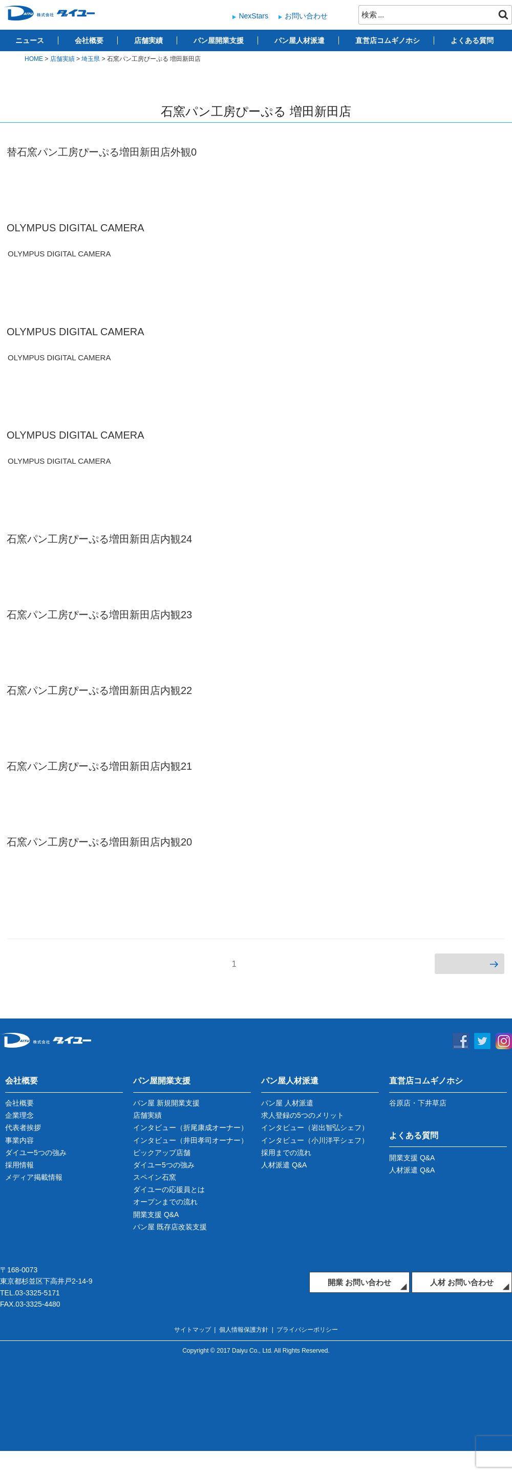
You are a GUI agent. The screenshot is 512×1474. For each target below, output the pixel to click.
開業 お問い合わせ (359, 1282)
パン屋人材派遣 (299, 40)
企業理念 (19, 1115)
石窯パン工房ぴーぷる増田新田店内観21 (99, 766)
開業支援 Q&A (156, 1214)
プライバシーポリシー (307, 1329)
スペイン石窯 (154, 1177)
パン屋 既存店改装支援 (170, 1227)
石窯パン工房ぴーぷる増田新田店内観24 (99, 539)
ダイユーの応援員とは (169, 1189)
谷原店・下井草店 (417, 1103)
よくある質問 (472, 40)
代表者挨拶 (23, 1127)
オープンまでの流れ (165, 1202)
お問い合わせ (306, 16)
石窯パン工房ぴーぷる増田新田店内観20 (99, 842)
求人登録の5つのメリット (302, 1115)
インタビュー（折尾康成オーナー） (190, 1127)
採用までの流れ (286, 1152)
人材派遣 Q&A (284, 1165)
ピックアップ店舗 (161, 1152)
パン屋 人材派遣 (287, 1103)
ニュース (29, 40)
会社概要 (89, 40)
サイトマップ (192, 1329)
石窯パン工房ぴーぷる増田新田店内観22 (99, 690)
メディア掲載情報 (33, 1177)
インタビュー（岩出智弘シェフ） (315, 1127)
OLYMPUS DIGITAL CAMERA (75, 227)
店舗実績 (148, 40)
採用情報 (19, 1165)
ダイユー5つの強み (36, 1152)
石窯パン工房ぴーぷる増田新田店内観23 (99, 614)
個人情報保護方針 (243, 1329)
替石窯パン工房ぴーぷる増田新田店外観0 (102, 152)
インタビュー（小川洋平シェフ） (315, 1140)
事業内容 (19, 1140)
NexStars (253, 16)
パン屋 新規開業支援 (166, 1103)
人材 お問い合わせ (462, 1282)
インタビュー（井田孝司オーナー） (190, 1140)
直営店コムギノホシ (387, 40)
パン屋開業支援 (219, 40)
